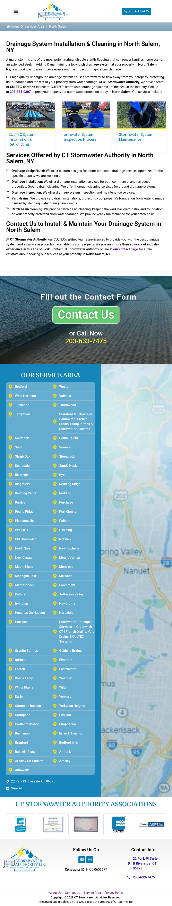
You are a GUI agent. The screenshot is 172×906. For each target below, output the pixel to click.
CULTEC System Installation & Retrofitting (21, 139)
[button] (16, 11)
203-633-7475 (86, 341)
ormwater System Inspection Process (80, 137)
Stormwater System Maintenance (136, 137)
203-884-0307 (20, 92)
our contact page (125, 249)
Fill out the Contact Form (89, 296)
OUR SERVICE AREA (50, 375)
